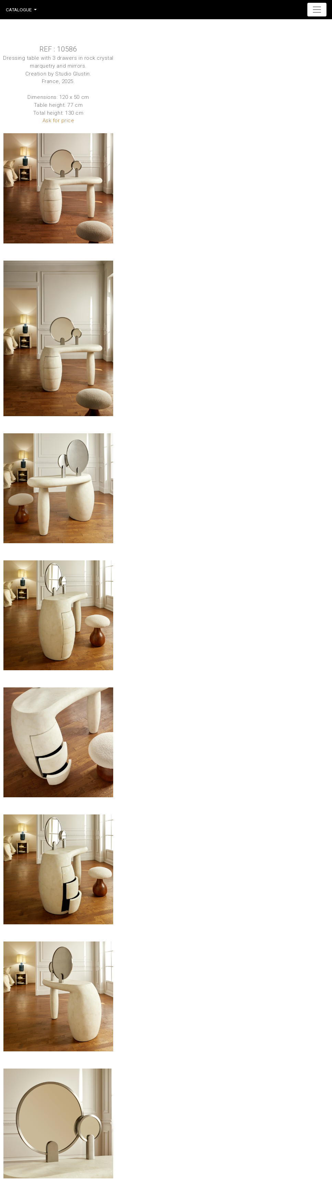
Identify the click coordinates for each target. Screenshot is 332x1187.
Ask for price (58, 120)
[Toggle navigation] (317, 9)
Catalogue (19, 9)
